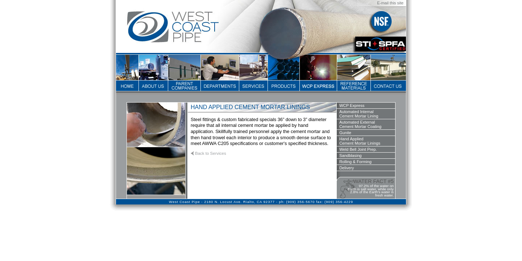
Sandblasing (350, 155)
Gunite (345, 132)
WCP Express (351, 105)
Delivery (346, 168)
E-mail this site (390, 3)
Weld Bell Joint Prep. (358, 149)
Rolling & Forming (355, 162)
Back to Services (210, 153)
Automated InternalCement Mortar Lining (358, 113)
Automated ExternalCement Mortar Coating (360, 124)
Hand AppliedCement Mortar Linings (359, 141)
